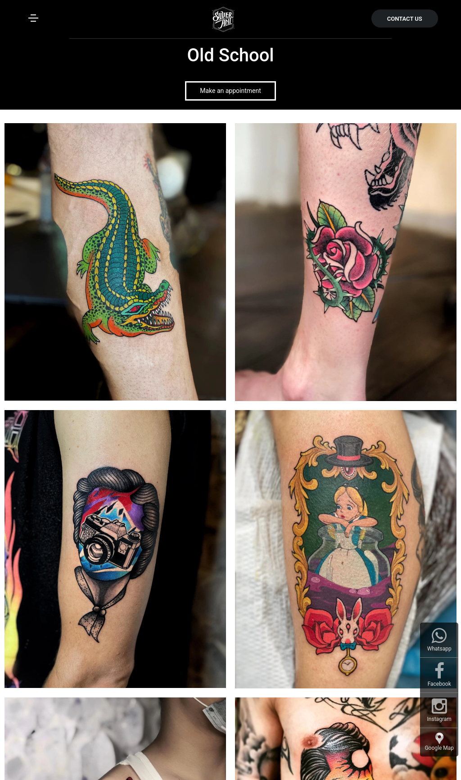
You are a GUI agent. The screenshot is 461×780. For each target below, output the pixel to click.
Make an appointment (230, 90)
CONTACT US (404, 18)
